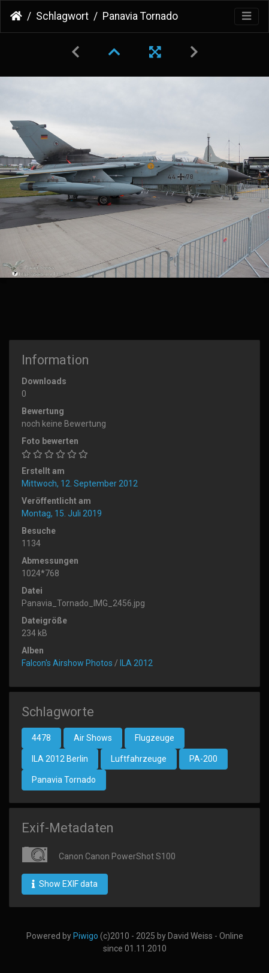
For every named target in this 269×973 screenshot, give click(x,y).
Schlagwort (62, 16)
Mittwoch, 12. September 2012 (80, 483)
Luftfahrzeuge (139, 759)
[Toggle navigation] (246, 16)
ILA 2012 (136, 663)
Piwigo (85, 936)
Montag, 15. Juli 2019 (62, 513)
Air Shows (93, 738)
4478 (41, 738)
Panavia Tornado (64, 780)
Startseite (16, 16)
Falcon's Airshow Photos (67, 663)
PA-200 (203, 759)
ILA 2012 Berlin (60, 759)
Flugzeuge (154, 738)
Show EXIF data (65, 884)
